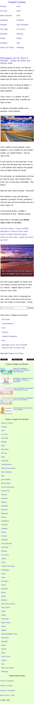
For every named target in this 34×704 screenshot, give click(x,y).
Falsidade (3, 25)
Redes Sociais (5, 622)
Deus (18, 15)
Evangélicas (5, 521)
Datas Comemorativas (8, 468)
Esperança (4, 513)
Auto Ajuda (4, 438)
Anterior (4, 359)
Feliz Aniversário (22, 25)
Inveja (3, 577)
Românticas (5, 637)
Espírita (3, 517)
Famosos (4, 536)
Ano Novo (3, 11)
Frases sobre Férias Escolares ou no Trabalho (16, 410)
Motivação (3, 34)
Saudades (3, 43)
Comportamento (6, 464)
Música (3, 596)
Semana (4, 649)
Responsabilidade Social (9, 634)
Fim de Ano (21, 29)
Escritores (4, 509)
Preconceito (5, 619)
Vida (18, 43)
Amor (18, 6)
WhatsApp (20, 47)
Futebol (3, 558)
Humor (3, 573)
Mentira (3, 585)
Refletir (19, 38)
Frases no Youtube (6, 685)
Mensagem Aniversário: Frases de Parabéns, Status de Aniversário (16, 381)
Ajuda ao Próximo (7, 423)
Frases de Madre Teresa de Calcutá (13, 234)
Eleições (4, 502)
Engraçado (4, 20)
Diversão (4, 494)
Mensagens (5, 581)
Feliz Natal (4, 29)
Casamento (5, 460)
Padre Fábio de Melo (8, 604)
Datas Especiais (6, 15)
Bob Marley (5, 449)
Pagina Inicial (17, 359)
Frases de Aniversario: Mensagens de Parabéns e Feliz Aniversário (15, 371)
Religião (3, 630)
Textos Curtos (5, 656)
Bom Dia (4, 453)
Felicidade (4, 540)
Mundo (3, 592)
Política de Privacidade (7, 690)
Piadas (3, 611)
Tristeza (3, 660)
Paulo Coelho (5, 607)
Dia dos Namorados (7, 487)
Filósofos (4, 551)
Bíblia (3, 445)
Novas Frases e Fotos (7, 695)
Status (3, 653)
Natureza (20, 34)
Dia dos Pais (5, 491)
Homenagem (5, 570)
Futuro (3, 562)
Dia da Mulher (5, 479)
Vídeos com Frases (7, 47)
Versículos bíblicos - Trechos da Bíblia (14, 228)
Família (3, 532)
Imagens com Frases (15, 353)
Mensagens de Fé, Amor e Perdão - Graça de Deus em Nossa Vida (15, 60)
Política (2, 38)
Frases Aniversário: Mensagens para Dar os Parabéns (16, 400)
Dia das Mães (5, 483)
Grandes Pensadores (8, 566)
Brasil (19, 11)
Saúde (3, 645)
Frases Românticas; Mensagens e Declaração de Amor (17, 391)
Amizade (3, 6)
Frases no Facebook (6, 681)
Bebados (4, 442)
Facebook (20, 20)
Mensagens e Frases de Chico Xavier (14, 231)
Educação (4, 498)
